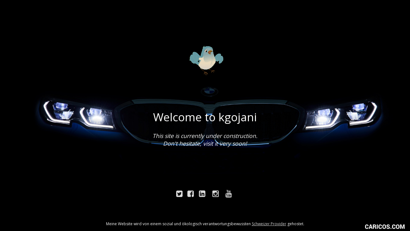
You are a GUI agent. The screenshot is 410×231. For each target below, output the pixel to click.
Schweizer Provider (269, 224)
